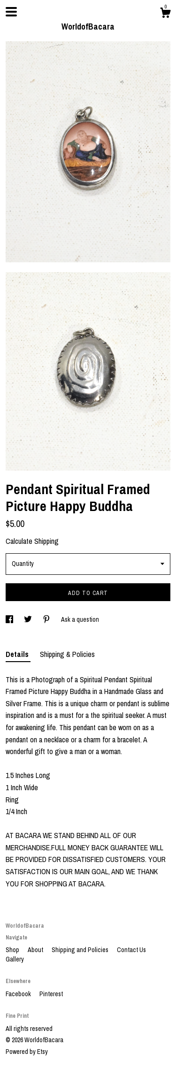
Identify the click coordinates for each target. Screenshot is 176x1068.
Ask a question (80, 619)
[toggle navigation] (11, 11)
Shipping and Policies (81, 950)
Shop (13, 950)
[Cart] (165, 14)
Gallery (15, 959)
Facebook (19, 994)
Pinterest (51, 994)
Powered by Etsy (27, 1051)
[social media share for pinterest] (47, 619)
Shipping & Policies (67, 654)
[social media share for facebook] (10, 619)
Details (18, 654)
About (36, 950)
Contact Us (131, 950)
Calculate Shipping (32, 541)
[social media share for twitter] (28, 619)
